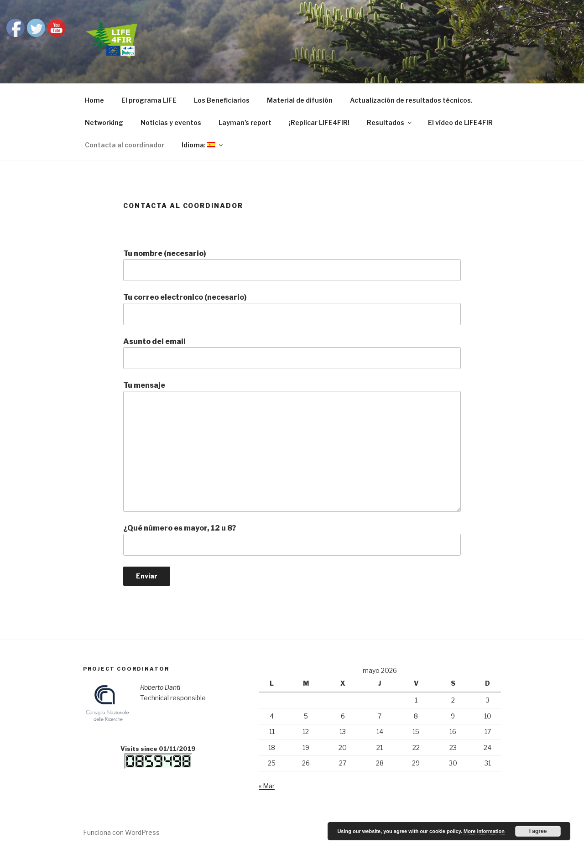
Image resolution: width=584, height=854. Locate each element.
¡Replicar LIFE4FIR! (319, 122)
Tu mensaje (292, 446)
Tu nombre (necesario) (292, 265)
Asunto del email (292, 353)
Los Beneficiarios (222, 100)
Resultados (390, 122)
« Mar (267, 786)
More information (484, 831)
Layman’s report (245, 122)
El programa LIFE (149, 100)
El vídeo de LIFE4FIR (460, 122)
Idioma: (203, 145)
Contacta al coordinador (124, 145)
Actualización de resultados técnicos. (411, 100)
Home (94, 100)
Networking (104, 122)
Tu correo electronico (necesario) (292, 309)
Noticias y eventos (171, 122)
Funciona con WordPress (121, 832)
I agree (538, 831)
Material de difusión (300, 100)
